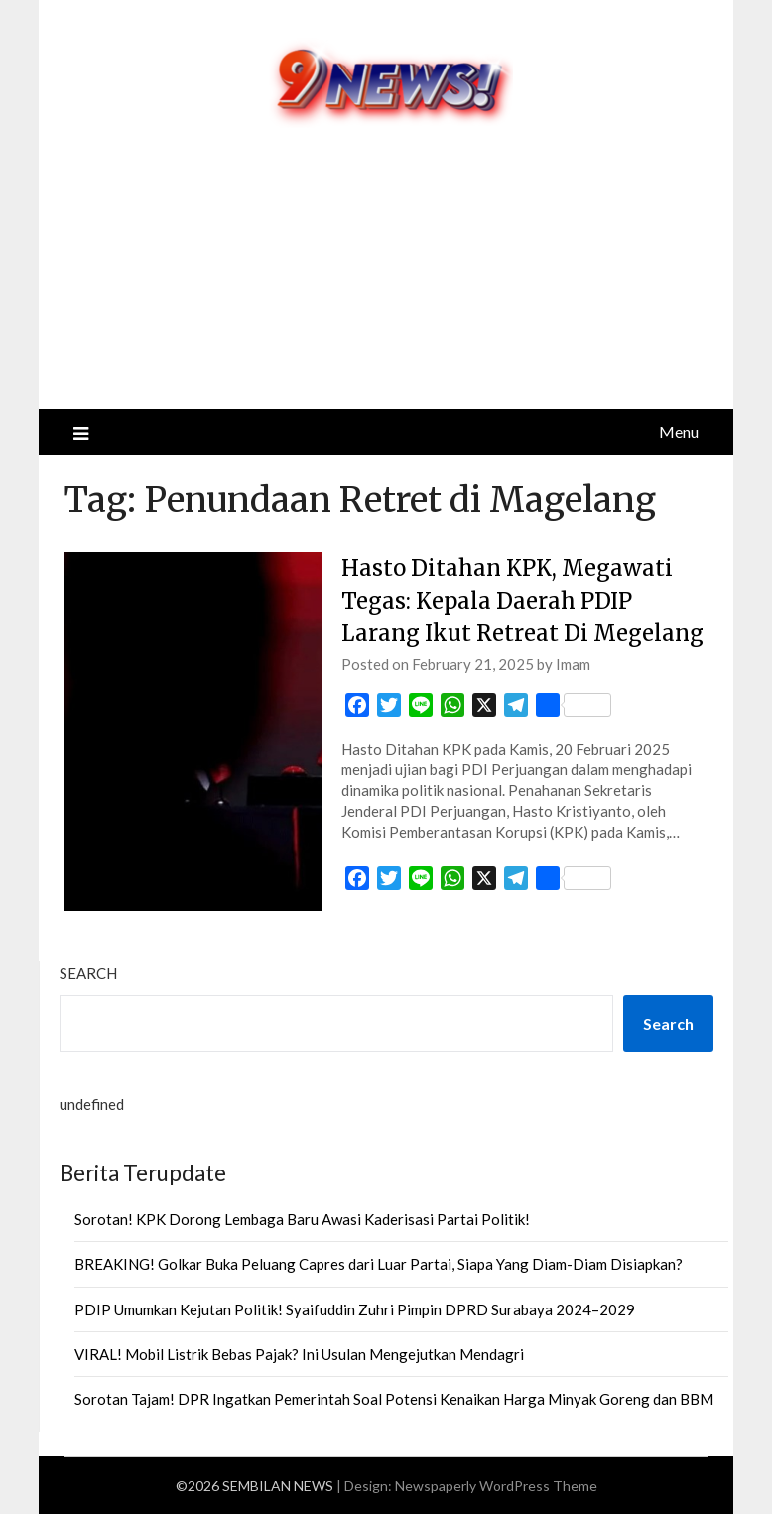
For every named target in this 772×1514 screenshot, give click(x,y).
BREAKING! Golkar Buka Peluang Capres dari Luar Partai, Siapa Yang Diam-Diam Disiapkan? (378, 1264)
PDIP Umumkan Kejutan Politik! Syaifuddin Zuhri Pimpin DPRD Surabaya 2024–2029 (354, 1309)
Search (88, 973)
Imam (573, 664)
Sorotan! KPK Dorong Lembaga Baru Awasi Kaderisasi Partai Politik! (302, 1219)
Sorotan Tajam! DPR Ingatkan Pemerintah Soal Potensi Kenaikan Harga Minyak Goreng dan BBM (393, 1399)
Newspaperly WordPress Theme (496, 1485)
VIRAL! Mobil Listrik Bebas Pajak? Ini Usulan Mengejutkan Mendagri (299, 1354)
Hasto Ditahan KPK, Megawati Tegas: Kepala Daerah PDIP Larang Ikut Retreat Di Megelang (522, 600)
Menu (679, 431)
